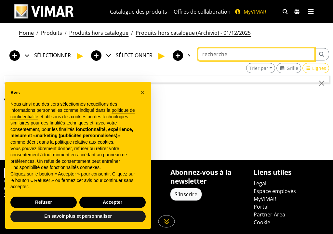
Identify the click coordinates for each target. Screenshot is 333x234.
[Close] (322, 83)
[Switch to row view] (315, 68)
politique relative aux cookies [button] (84, 142)
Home (26, 32)
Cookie (262, 222)
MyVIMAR (250, 11)
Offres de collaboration (202, 11)
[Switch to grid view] (288, 68)
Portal (261, 206)
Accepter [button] (112, 202)
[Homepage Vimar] (43, 11)
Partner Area (269, 214)
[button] (142, 92)
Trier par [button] (258, 68)
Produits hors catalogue (98, 32)
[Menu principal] (311, 12)
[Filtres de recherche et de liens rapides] (285, 12)
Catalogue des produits (138, 11)
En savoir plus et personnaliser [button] (78, 216)
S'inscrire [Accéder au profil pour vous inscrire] (186, 194)
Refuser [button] (43, 202)
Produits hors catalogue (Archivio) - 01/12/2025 (193, 32)
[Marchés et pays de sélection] (297, 12)
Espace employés (275, 191)
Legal (260, 183)
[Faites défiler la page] (166, 221)
